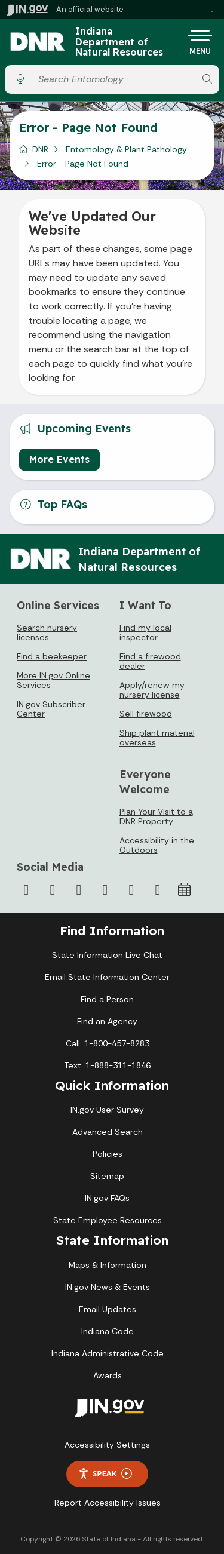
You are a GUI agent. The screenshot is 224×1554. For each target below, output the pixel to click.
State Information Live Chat (107, 955)
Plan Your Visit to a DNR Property (156, 816)
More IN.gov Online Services (53, 680)
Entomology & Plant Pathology (126, 149)
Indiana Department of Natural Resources (119, 42)
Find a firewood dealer (150, 661)
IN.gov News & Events (107, 1287)
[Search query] (113, 79)
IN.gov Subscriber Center (51, 709)
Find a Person (107, 999)
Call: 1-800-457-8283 (107, 1043)
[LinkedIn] (131, 889)
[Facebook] (26, 889)
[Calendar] (184, 889)
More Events (59, 459)
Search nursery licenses (47, 632)
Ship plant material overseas (157, 737)
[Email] (157, 889)
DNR (40, 149)
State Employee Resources (107, 1220)
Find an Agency (107, 1021)
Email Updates (107, 1309)
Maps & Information (107, 1265)
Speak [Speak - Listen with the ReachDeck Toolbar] (105, 1473)
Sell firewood (145, 713)
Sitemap (107, 1176)
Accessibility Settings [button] (107, 1444)
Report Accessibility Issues (107, 1502)
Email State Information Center (107, 977)
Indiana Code (107, 1331)
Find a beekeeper (52, 656)
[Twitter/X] (52, 889)
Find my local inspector (145, 632)
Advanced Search (107, 1131)
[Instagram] (78, 889)
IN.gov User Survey (107, 1109)
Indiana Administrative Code (107, 1353)
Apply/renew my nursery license (152, 690)
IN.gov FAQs (107, 1198)
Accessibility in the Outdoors (156, 845)
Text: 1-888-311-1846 (107, 1065)
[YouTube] (105, 889)
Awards (107, 1375)
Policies (107, 1153)
